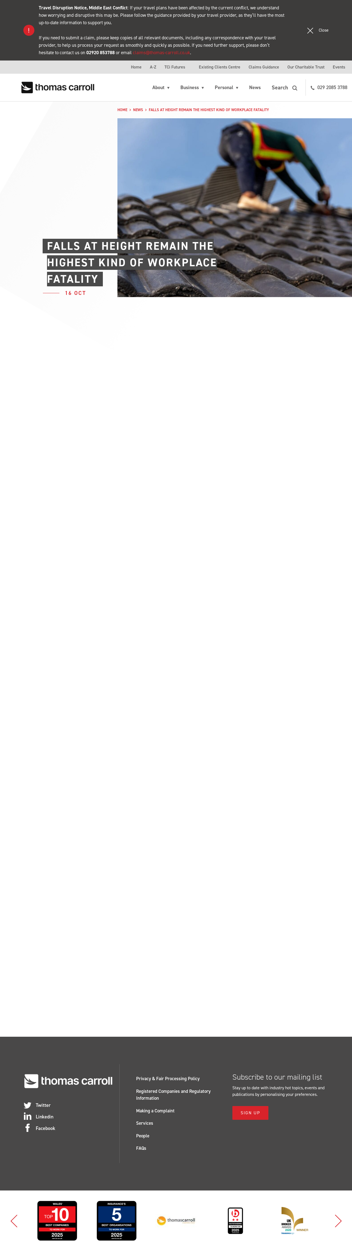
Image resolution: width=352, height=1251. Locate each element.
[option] (57, 1220)
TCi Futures (174, 67)
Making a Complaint (155, 1111)
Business (189, 87)
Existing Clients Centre (219, 67)
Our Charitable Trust (305, 67)
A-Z (153, 67)
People (142, 1136)
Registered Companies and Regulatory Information (173, 1094)
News (255, 87)
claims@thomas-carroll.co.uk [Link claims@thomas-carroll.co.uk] (161, 53)
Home (136, 67)
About (158, 87)
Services (144, 1123)
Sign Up (250, 1113)
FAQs (141, 1148)
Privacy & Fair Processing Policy (168, 1079)
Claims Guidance (264, 67)
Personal (224, 87)
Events (339, 67)
